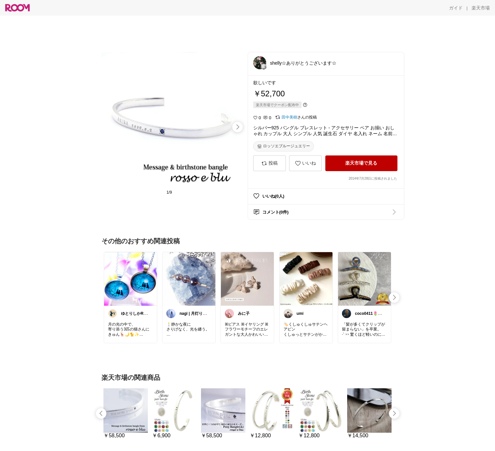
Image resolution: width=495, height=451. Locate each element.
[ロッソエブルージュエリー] (283, 146)
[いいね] (305, 163)
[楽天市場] (481, 8)
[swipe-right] (237, 127)
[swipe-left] (101, 413)
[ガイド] (456, 8)
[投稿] (269, 163)
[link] (130, 278)
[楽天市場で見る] (361, 163)
